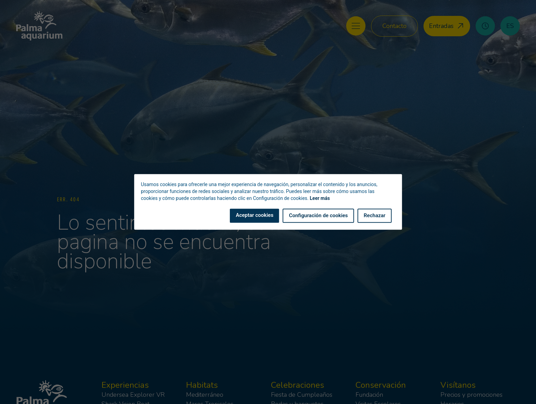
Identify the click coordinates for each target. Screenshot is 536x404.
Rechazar (375, 216)
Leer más (320, 198)
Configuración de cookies (318, 216)
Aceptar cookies (254, 215)
